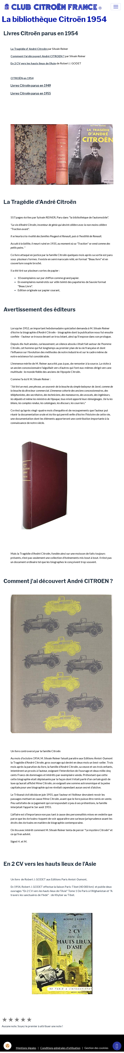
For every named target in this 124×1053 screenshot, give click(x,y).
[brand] (54, 6)
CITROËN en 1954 (22, 78)
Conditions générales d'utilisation (60, 1047)
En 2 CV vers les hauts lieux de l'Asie (33, 63)
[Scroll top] (117, 1046)
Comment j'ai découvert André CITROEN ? (37, 56)
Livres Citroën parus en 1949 (31, 85)
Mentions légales (26, 1047)
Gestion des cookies (96, 1047)
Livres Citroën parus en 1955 (31, 93)
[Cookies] (7, 1046)
